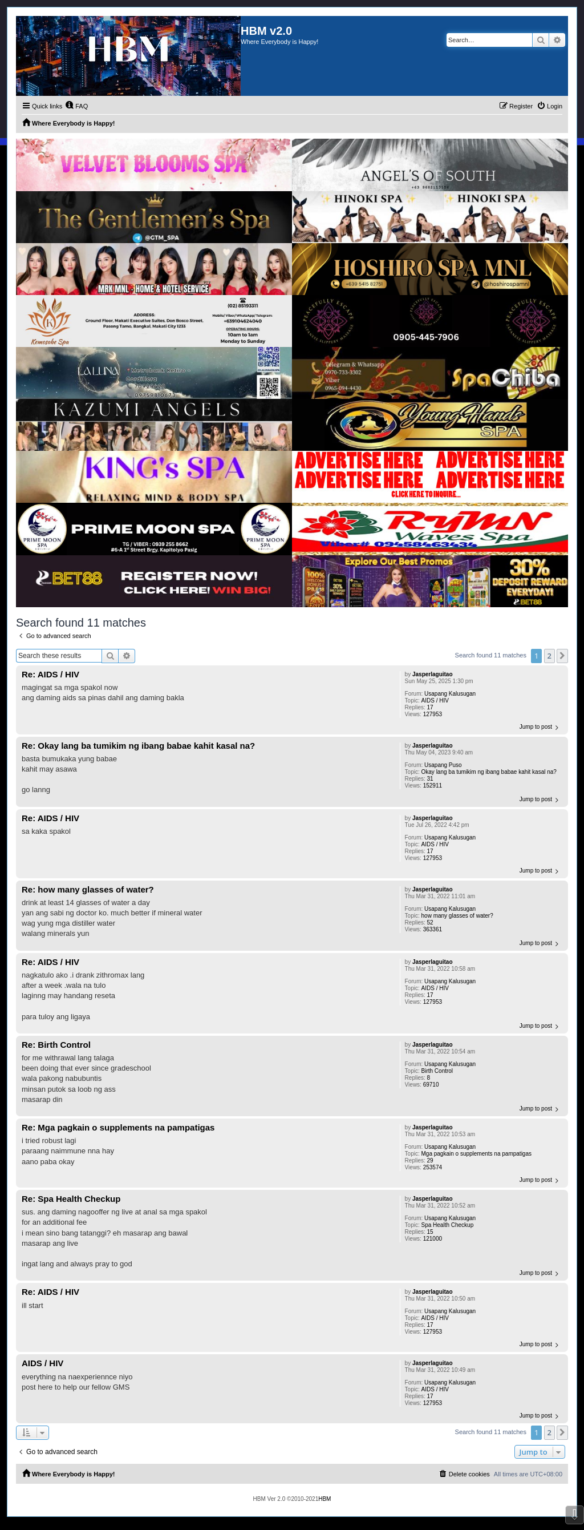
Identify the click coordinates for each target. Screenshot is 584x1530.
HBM (324, 1499)
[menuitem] (76, 106)
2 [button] (549, 656)
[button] (562, 656)
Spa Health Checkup (447, 1225)
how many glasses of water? (457, 916)
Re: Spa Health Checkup (71, 1199)
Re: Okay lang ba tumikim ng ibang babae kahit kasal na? (138, 745)
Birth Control (437, 1071)
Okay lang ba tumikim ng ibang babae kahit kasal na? (489, 772)
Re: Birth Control (56, 1044)
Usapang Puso (443, 765)
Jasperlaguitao (432, 674)
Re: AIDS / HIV (50, 674)
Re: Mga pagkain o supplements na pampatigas (118, 1127)
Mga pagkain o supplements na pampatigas (476, 1153)
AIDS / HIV (435, 700)
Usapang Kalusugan (450, 694)
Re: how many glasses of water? (88, 889)
